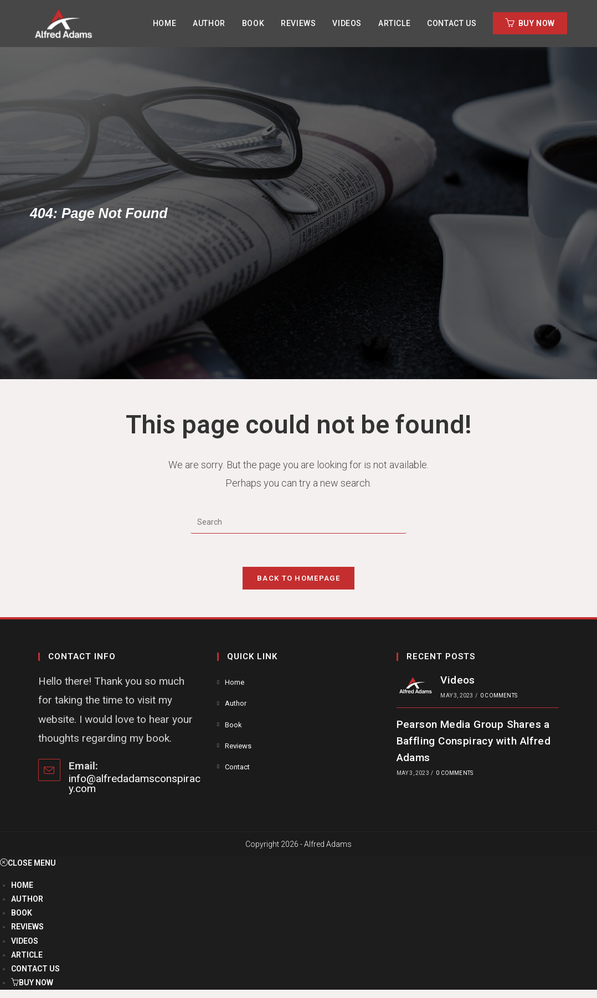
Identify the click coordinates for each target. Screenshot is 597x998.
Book (233, 725)
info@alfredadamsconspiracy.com (134, 783)
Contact (237, 767)
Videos (457, 680)
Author (235, 703)
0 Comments (498, 695)
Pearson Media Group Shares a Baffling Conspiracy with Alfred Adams (473, 741)
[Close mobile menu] (28, 863)
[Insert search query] (298, 522)
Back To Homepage (298, 578)
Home (234, 682)
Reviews (238, 746)
